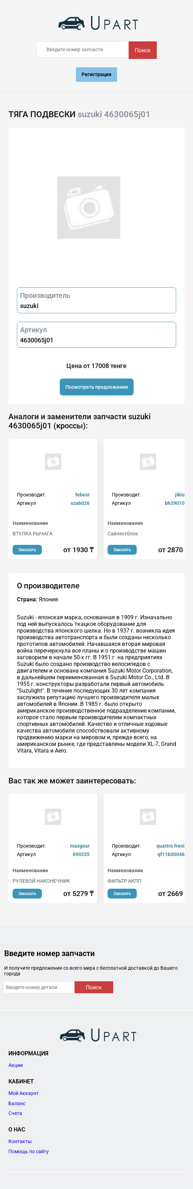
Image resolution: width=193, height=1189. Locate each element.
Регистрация (96, 74)
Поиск (143, 50)
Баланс (16, 1103)
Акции (15, 1065)
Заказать (27, 549)
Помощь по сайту (28, 1151)
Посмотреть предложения (96, 387)
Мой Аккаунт (23, 1093)
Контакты (20, 1141)
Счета (15, 1113)
